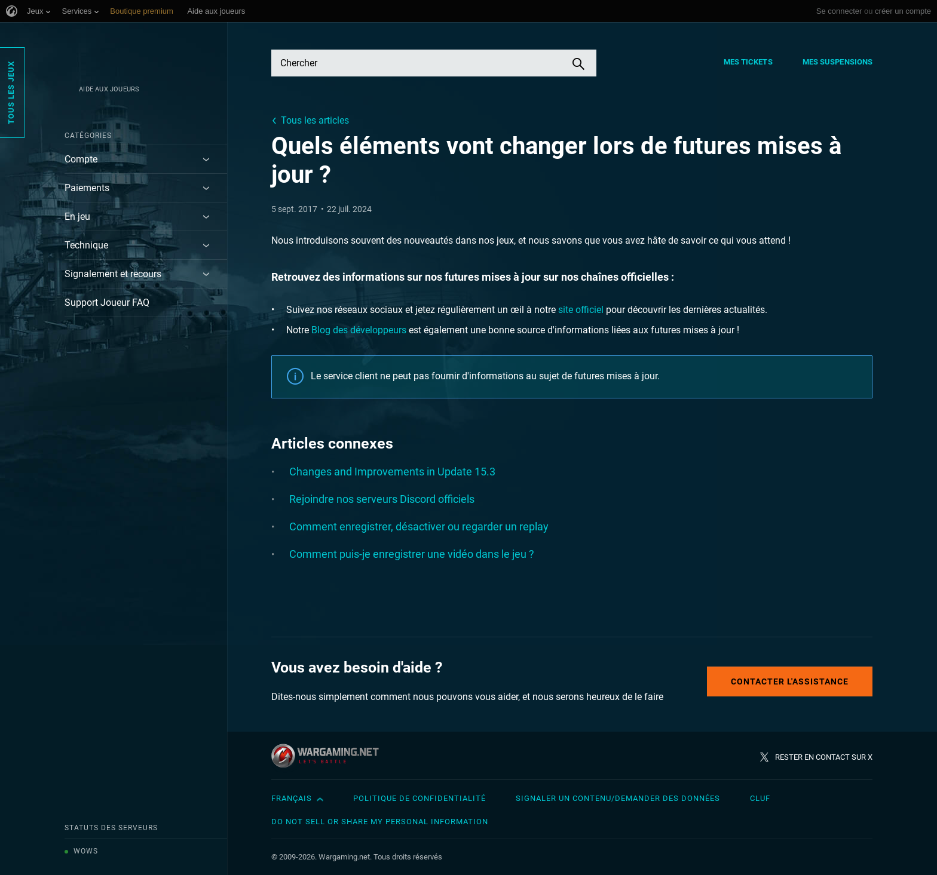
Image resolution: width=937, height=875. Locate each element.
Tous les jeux (11, 92)
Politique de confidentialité (419, 798)
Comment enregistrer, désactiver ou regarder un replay (419, 526)
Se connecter (839, 11)
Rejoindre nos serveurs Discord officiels (381, 499)
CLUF (760, 798)
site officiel (581, 309)
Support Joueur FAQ (107, 302)
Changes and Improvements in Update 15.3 (392, 471)
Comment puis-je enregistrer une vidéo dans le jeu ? (411, 554)
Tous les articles (315, 120)
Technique (86, 245)
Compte (81, 159)
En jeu (77, 216)
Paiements (87, 188)
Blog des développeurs (358, 330)
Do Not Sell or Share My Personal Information (379, 821)
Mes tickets (748, 61)
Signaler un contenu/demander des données (618, 798)
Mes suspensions (838, 61)
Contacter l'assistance (790, 681)
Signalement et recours (113, 274)
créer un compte (903, 11)
